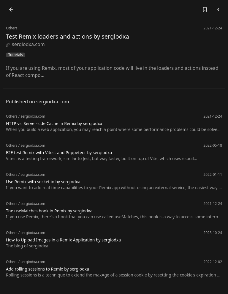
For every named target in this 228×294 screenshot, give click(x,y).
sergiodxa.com (25, 44)
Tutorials (15, 55)
